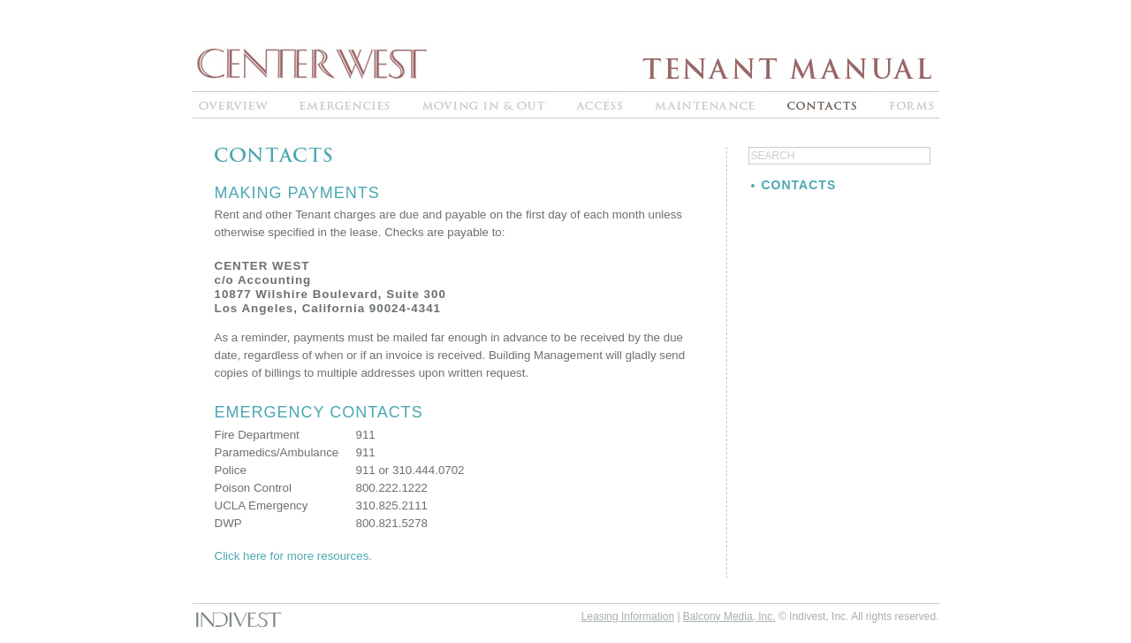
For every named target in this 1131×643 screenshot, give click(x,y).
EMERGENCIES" (346, 105)
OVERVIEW (239, 105)
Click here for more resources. (294, 556)
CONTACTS (822, 105)
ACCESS (600, 105)
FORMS (906, 105)
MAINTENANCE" (705, 105)
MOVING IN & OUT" (484, 105)
